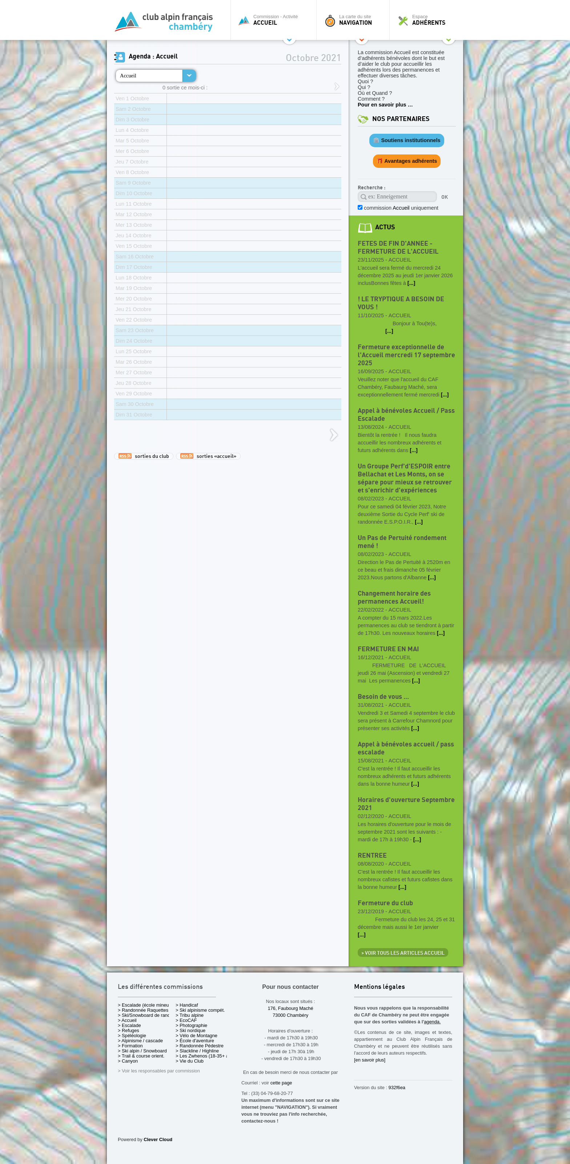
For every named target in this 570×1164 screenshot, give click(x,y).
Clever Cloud (158, 1139)
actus (385, 227)
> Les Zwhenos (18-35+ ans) (205, 1056)
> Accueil (127, 1020)
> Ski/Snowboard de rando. (146, 1015)
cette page (281, 1083)
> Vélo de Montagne (196, 1035)
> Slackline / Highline (197, 1051)
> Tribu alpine (190, 1015)
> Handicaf (187, 1005)
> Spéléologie (132, 1035)
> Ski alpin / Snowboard (142, 1051)
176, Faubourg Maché (290, 1008)
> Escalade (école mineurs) (146, 1005)
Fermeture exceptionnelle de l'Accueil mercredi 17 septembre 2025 (406, 355)
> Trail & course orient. (141, 1056)
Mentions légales (379, 987)
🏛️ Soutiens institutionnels (406, 140)
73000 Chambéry (290, 1015)
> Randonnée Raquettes (143, 1010)
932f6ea (397, 1087)
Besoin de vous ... (383, 696)
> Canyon (128, 1061)
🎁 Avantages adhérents (407, 161)
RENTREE (372, 855)
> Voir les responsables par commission (159, 1071)
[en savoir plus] (369, 1060)
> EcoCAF (186, 1020)
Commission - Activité (275, 20)
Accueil (128, 75)
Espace (428, 20)
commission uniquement (400, 208)
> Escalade (129, 1025)
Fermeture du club (385, 903)
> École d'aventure (195, 1040)
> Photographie (191, 1025)
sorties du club (144, 456)
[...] (412, 283)
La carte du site (355, 20)
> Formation (130, 1045)
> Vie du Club (190, 1061)
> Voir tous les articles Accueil (403, 953)
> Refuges (128, 1030)
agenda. (432, 1021)
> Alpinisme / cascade (140, 1040)
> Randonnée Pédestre (200, 1045)
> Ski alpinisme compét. (200, 1010)
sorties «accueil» (208, 456)
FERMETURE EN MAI (388, 649)
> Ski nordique (190, 1030)
